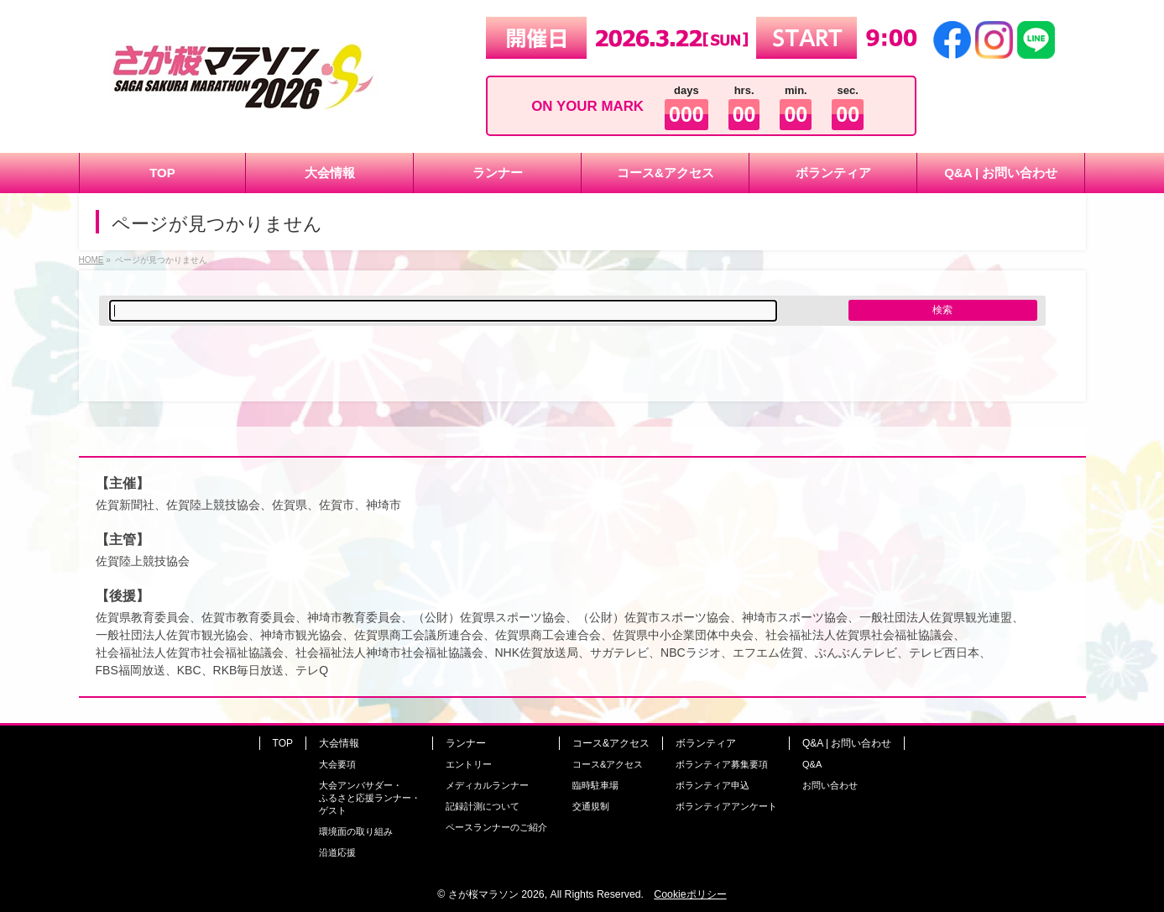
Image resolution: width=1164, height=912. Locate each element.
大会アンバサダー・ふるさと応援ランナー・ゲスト (369, 797)
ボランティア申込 (712, 785)
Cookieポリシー (690, 894)
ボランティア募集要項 (722, 764)
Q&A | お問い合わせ (846, 743)
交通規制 (590, 806)
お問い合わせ (830, 785)
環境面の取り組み (356, 831)
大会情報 (339, 743)
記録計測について (482, 806)
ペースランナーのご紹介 (496, 827)
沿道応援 (337, 852)
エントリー (469, 764)
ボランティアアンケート (726, 806)
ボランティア (706, 743)
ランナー (466, 743)
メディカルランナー (487, 785)
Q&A (812, 764)
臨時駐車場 (595, 785)
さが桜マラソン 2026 (496, 894)
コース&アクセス (611, 743)
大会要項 (337, 764)
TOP (283, 743)
